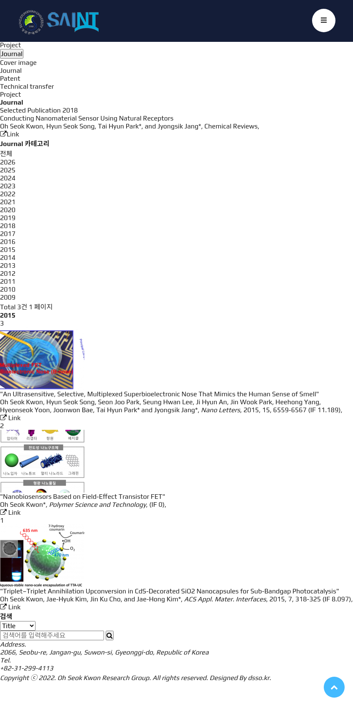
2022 (7, 194)
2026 (7, 162)
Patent (10, 78)
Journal (11, 70)
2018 (7, 226)
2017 (7, 234)
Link (9, 134)
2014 (7, 258)
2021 (7, 202)
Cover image (18, 63)
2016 (7, 242)
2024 (7, 178)
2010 (7, 289)
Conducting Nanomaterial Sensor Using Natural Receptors (86, 118)
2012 (7, 273)
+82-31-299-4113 (26, 668)
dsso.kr (258, 678)
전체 (6, 154)
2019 (7, 218)
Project (10, 45)
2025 (7, 170)
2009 (7, 297)
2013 (7, 266)
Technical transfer (27, 86)
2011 (7, 281)
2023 (7, 186)
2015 (7, 250)
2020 (7, 210)
